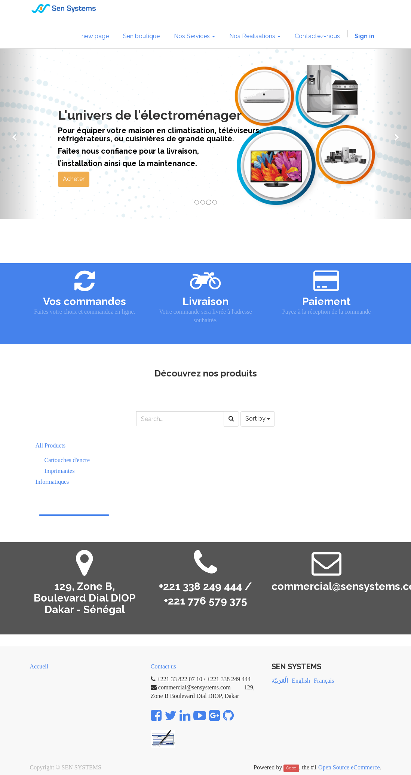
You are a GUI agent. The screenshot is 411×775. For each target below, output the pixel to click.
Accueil (39, 666)
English (301, 680)
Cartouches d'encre (67, 460)
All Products (50, 445)
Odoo (291, 768)
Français (324, 680)
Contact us (163, 666)
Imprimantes (60, 471)
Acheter (74, 178)
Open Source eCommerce (349, 767)
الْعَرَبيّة (280, 680)
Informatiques (52, 482)
